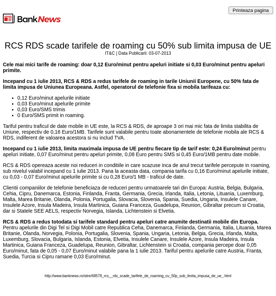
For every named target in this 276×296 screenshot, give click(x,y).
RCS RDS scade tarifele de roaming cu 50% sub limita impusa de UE (138, 45)
